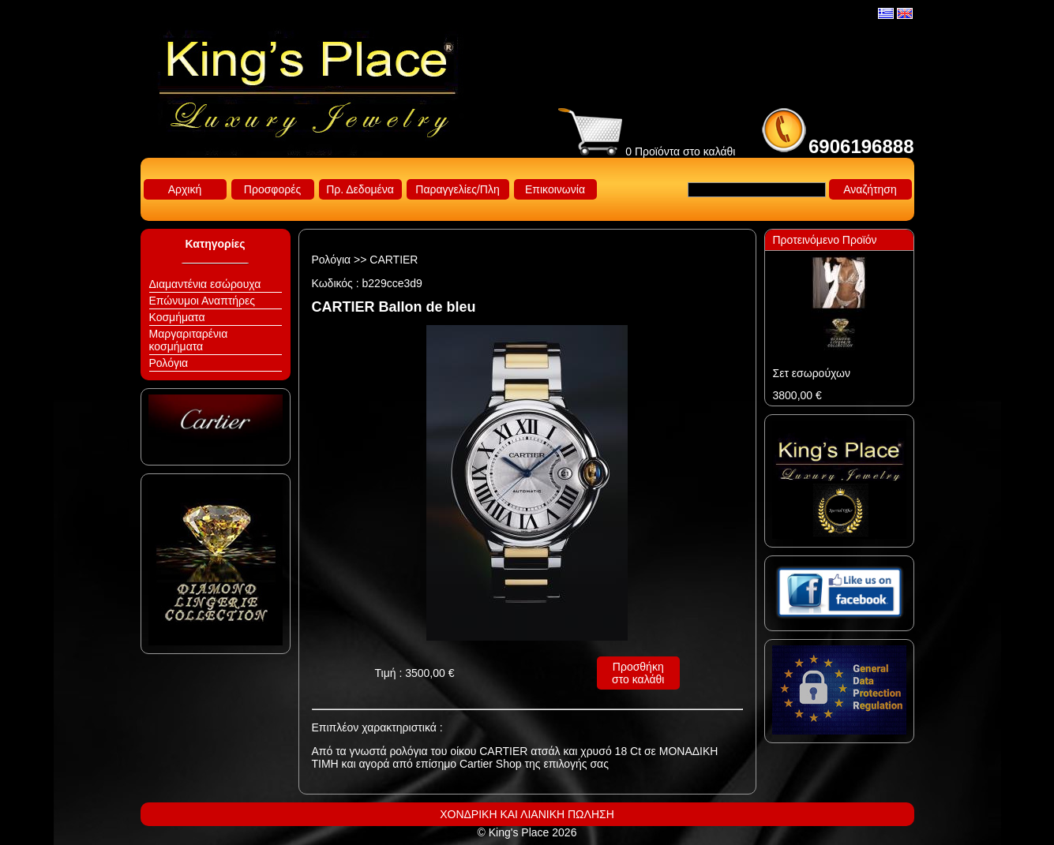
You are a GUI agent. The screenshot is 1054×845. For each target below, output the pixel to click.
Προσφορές (272, 189)
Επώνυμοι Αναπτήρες (202, 300)
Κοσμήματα (177, 317)
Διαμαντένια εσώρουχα (205, 284)
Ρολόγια (169, 363)
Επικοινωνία (555, 189)
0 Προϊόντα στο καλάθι (646, 151)
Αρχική (185, 189)
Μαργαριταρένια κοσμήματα (188, 340)
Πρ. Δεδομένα (360, 189)
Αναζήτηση (870, 189)
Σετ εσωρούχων (811, 373)
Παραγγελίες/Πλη (457, 189)
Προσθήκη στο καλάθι (638, 673)
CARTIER (393, 259)
